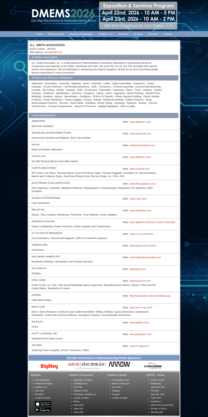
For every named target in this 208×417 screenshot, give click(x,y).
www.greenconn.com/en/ (143, 245)
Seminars (153, 34)
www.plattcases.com (141, 334)
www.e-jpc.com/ (138, 198)
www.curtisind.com (140, 168)
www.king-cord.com (140, 280)
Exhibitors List (41, 387)
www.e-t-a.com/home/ (141, 233)
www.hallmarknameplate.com (145, 257)
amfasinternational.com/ (142, 145)
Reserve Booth (56, 34)
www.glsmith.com (53, 52)
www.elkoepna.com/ (140, 210)
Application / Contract (83, 380)
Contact (168, 34)
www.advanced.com (140, 133)
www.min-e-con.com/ (141, 307)
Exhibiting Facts (80, 383)
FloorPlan (123, 34)
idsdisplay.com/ (138, 269)
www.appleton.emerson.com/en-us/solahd (152, 222)
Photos (77, 401)
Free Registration (42, 380)
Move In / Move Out (120, 383)
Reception (39, 394)
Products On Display (44, 383)
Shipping (116, 391)
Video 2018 (79, 412)
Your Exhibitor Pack (120, 380)
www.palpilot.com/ (139, 322)
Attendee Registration (81, 34)
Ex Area (138, 34)
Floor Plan (39, 391)
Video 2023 (79, 405)
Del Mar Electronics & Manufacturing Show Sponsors (104, 358)
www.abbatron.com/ (140, 121)
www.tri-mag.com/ (139, 346)
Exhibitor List (105, 34)
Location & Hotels (42, 398)
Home (39, 34)
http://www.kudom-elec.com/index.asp (150, 295)
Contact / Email (157, 380)
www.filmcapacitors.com (143, 183)
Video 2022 (79, 409)
